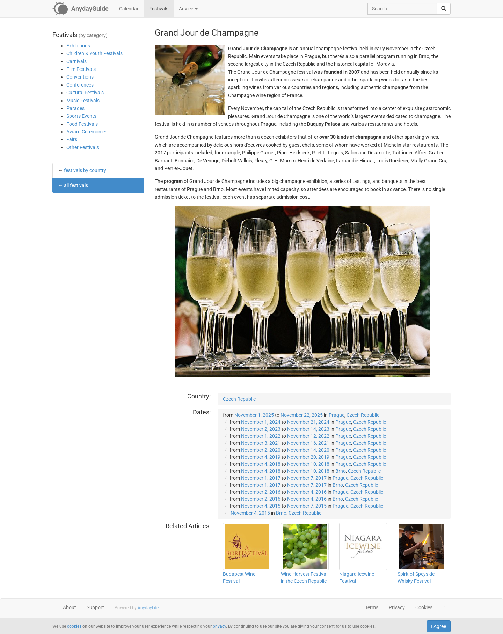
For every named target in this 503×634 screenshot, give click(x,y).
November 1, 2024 (260, 422)
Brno (340, 471)
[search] (444, 9)
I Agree (438, 626)
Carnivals (76, 61)
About (69, 607)
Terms (371, 607)
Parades (75, 108)
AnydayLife (148, 607)
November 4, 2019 (260, 457)
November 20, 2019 (308, 457)
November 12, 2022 (308, 436)
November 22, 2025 (301, 415)
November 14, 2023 (308, 429)
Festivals (158, 9)
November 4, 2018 (260, 464)
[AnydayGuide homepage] (80, 8)
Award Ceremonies (86, 131)
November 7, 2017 (307, 478)
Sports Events (81, 116)
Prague (336, 415)
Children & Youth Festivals (94, 53)
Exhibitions (78, 46)
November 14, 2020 (308, 450)
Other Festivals (82, 147)
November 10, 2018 (308, 464)
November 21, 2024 (308, 422)
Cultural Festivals (85, 92)
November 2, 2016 (260, 492)
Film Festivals (81, 69)
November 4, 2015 (260, 506)
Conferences (80, 85)
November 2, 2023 (260, 429)
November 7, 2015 (307, 506)
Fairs (71, 139)
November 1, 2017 (260, 478)
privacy (219, 626)
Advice (188, 9)
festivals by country (85, 170)
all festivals (76, 185)
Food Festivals (82, 124)
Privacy (397, 607)
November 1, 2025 (254, 415)
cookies (74, 626)
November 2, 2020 (260, 450)
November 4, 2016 (307, 492)
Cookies (423, 607)
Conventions (80, 77)
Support (95, 607)
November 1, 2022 (260, 436)
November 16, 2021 (308, 443)
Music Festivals (83, 100)
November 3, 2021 (260, 443)
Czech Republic (239, 399)
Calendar (129, 9)
